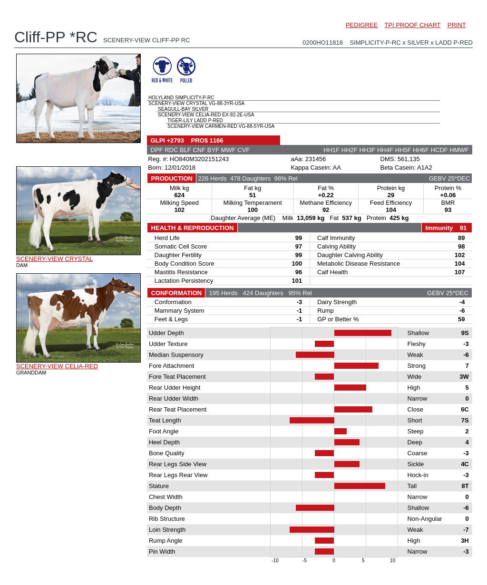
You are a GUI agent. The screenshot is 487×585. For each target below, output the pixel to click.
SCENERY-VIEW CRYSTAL (54, 258)
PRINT (457, 25)
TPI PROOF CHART (412, 25)
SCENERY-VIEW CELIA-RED (57, 366)
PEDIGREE (362, 25)
